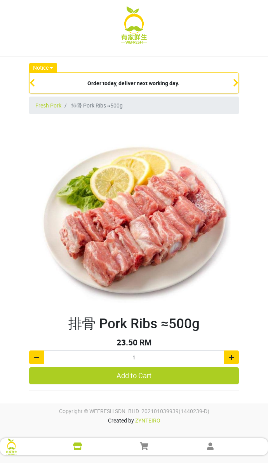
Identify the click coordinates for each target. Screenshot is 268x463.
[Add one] (231, 357)
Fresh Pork (48, 105)
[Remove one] (36, 357)
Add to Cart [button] (134, 375)
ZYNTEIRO (147, 420)
